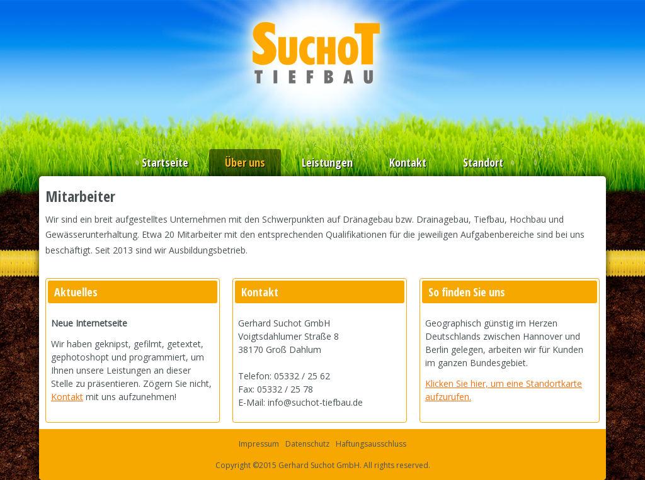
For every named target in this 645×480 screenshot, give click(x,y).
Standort (483, 162)
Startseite (165, 162)
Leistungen (327, 162)
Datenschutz (307, 443)
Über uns (245, 162)
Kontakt (407, 162)
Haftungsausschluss (371, 443)
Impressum (259, 443)
